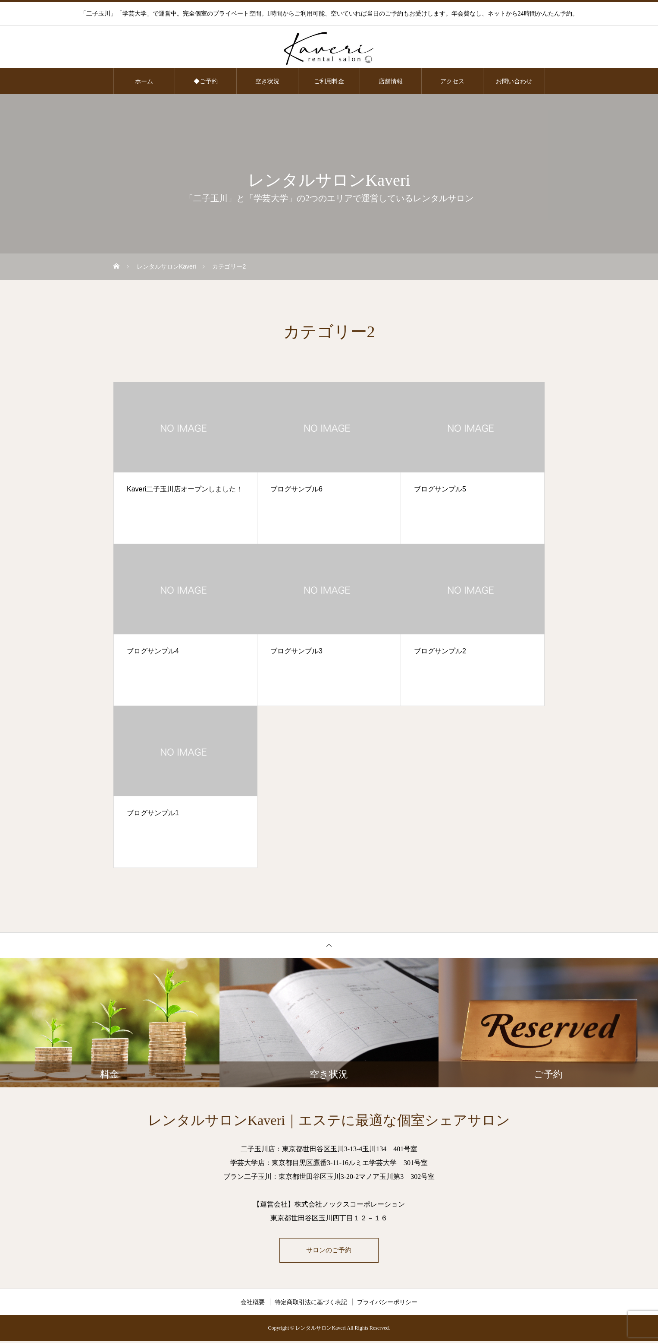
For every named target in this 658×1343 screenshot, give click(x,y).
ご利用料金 (329, 81)
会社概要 (253, 1304)
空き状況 (267, 81)
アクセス (452, 81)
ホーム (144, 81)
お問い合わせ (514, 81)
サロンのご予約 (329, 1251)
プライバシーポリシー (387, 1304)
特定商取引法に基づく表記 (311, 1304)
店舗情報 (391, 81)
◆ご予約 (206, 81)
